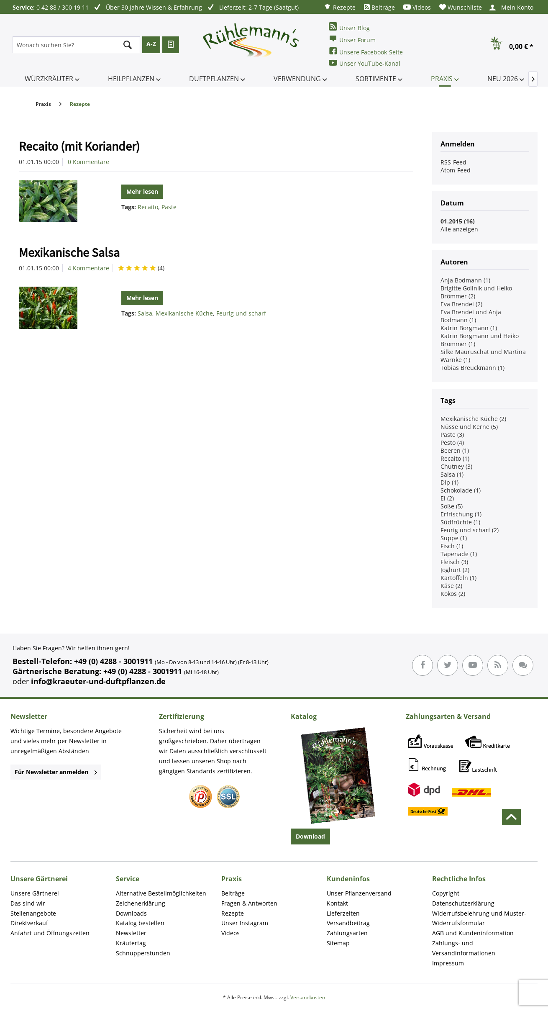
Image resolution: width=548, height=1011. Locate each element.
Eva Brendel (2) (461, 304)
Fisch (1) (451, 546)
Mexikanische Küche (184, 313)
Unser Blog (349, 27)
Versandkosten (307, 997)
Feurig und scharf (241, 313)
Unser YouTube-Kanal (364, 63)
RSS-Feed (453, 162)
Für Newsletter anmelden (56, 772)
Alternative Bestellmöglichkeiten (161, 893)
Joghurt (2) (454, 570)
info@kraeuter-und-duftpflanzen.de (98, 681)
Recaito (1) (454, 458)
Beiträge (379, 7)
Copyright (445, 893)
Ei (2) (447, 498)
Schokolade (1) (460, 490)
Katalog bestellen (140, 923)
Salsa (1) (451, 474)
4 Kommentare (88, 268)
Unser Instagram (244, 923)
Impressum (448, 963)
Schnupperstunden (143, 953)
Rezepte (340, 7)
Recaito (148, 207)
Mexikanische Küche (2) (473, 419)
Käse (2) (451, 586)
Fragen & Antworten (249, 903)
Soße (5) (451, 506)
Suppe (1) (453, 538)
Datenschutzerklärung (463, 903)
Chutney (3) (456, 466)
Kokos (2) (452, 594)
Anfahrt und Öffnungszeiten (50, 933)
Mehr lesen (142, 191)
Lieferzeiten (343, 913)
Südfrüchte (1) (460, 522)
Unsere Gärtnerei (34, 893)
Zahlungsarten (347, 933)
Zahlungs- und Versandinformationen (463, 948)
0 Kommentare (88, 162)
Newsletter (131, 933)
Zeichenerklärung (140, 903)
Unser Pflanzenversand (359, 893)
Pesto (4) (452, 442)
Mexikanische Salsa (69, 252)
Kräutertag (131, 943)
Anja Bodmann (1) (465, 280)
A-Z (151, 44)
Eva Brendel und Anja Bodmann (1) (470, 316)
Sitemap (338, 943)
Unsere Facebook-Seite (366, 51)
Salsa (145, 313)
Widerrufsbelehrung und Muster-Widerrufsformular (479, 918)
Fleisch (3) (454, 562)
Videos (417, 7)
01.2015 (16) (457, 221)
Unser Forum (352, 39)
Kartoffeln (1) (458, 578)
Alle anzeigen (459, 229)
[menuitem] (340, 7)
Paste (169, 207)
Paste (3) (452, 435)
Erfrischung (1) (460, 514)
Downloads (131, 913)
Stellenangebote (33, 913)
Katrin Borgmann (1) (468, 328)
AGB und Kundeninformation (473, 933)
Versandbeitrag (348, 923)
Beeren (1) (454, 450)
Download (310, 836)
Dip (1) (449, 482)
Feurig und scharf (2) (469, 530)
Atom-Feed (455, 170)
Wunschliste (460, 7)
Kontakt (337, 903)
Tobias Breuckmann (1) (472, 368)
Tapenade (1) (458, 554)
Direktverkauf (29, 923)
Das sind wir (27, 903)
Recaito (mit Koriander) (79, 146)
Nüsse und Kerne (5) (469, 427)
